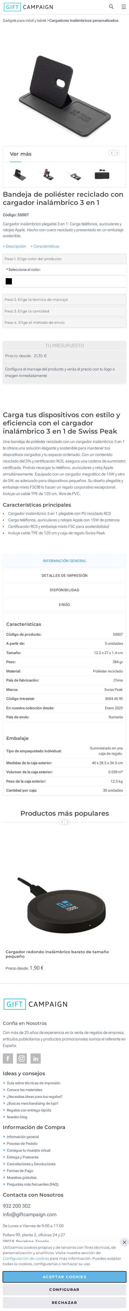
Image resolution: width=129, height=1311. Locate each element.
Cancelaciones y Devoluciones (31, 1164)
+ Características (45, 246)
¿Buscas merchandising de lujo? (32, 1103)
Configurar (64, 1289)
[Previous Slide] (111, 153)
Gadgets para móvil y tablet (24, 20)
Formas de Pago (20, 1171)
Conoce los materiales (24, 1089)
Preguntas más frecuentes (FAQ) (32, 1184)
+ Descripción (14, 246)
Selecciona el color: (23, 269)
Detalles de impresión (64, 575)
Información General (64, 561)
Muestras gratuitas (21, 1177)
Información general (23, 1137)
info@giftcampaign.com (30, 1214)
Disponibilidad (64, 590)
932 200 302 (17, 1206)
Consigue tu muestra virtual (28, 1150)
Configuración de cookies (26, 1258)
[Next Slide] (117, 153)
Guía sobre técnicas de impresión (33, 1083)
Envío (64, 605)
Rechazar (64, 1302)
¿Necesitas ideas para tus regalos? (34, 1096)
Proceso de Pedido (22, 1143)
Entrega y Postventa (22, 1157)
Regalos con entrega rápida (29, 1110)
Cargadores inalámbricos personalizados (83, 20)
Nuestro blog (17, 1117)
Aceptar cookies (64, 1276)
